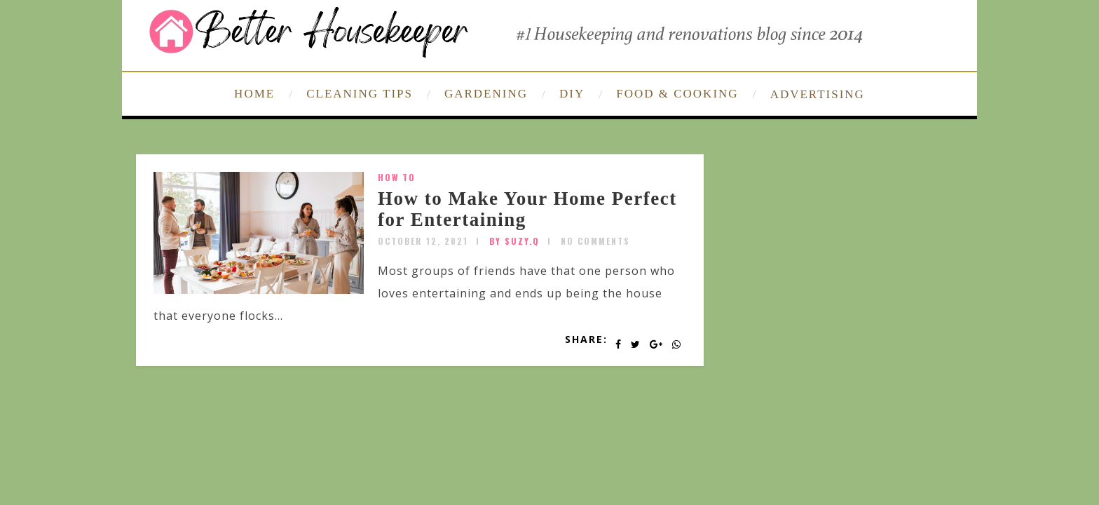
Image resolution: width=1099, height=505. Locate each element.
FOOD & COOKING (677, 93)
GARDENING (486, 93)
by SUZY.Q (514, 241)
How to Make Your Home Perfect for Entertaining (527, 209)
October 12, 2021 (423, 241)
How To (397, 177)
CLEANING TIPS (359, 93)
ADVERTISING (817, 94)
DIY (572, 93)
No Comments (595, 241)
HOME (254, 93)
